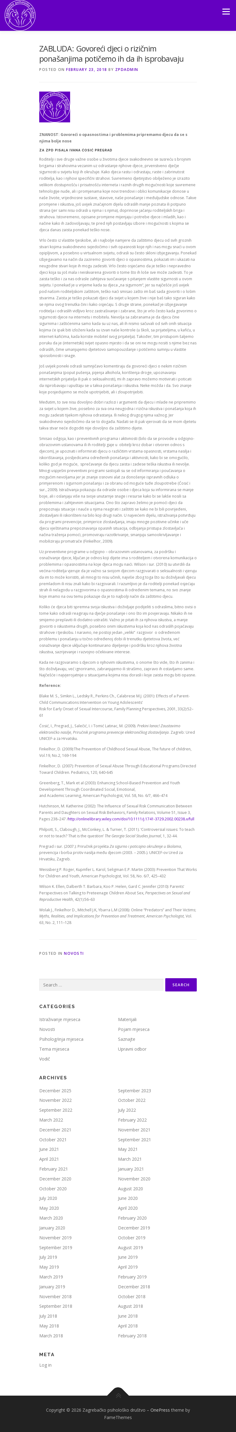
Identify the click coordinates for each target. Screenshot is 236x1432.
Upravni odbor (132, 1049)
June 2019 (128, 1257)
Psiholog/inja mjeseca (61, 1039)
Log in (45, 1365)
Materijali (127, 1019)
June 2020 (128, 1198)
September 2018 (55, 1306)
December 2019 (134, 1228)
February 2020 (132, 1218)
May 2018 (49, 1326)
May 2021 (128, 1149)
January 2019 (52, 1287)
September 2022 (55, 1110)
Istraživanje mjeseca (59, 1019)
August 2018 (130, 1306)
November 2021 (134, 1130)
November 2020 (134, 1179)
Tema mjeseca (54, 1049)
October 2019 (131, 1238)
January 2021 (131, 1169)
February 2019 (132, 1277)
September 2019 (55, 1247)
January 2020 (52, 1228)
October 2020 (53, 1189)
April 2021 (49, 1159)
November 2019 (55, 1238)
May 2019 (49, 1267)
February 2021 (53, 1169)
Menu (226, 11)
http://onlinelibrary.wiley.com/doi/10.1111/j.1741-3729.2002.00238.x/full (131, 819)
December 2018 (134, 1287)
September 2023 (134, 1090)
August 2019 (130, 1247)
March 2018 (51, 1336)
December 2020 (55, 1179)
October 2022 (131, 1100)
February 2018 (132, 1336)
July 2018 (48, 1316)
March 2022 (51, 1120)
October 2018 (131, 1296)
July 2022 (127, 1110)
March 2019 (51, 1277)
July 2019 (48, 1257)
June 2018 (128, 1316)
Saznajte (126, 1039)
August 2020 (130, 1189)
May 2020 (49, 1208)
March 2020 (51, 1218)
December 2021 (55, 1130)
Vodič (44, 1059)
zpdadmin (126, 69)
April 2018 (128, 1326)
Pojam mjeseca (134, 1029)
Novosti (74, 953)
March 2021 (130, 1159)
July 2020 (48, 1198)
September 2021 (134, 1140)
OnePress (160, 1410)
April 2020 (128, 1208)
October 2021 (53, 1140)
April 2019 (128, 1267)
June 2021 (49, 1149)
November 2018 (55, 1296)
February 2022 (132, 1120)
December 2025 (55, 1090)
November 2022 (55, 1100)
